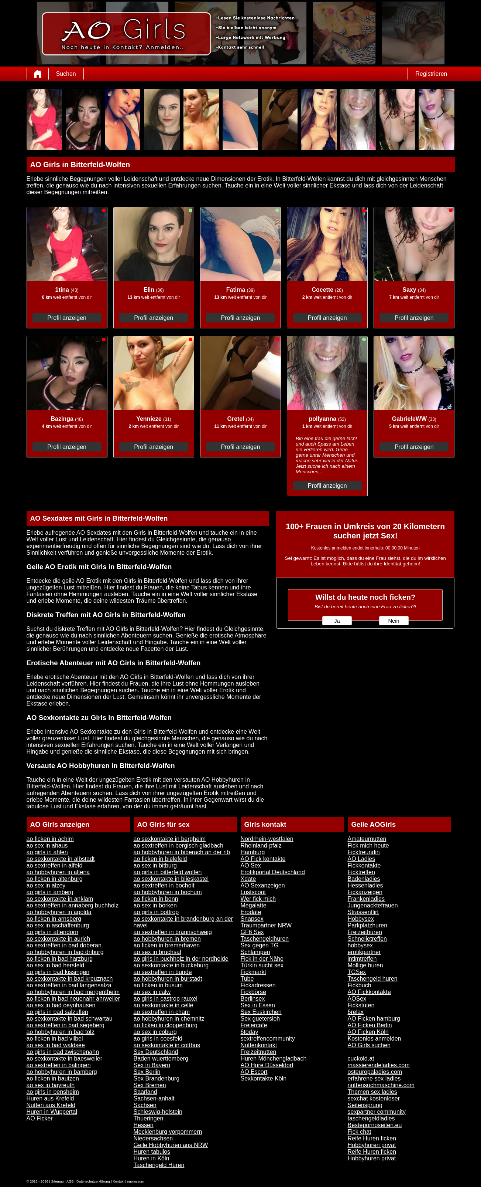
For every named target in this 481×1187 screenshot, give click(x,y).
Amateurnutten (367, 839)
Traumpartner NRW (266, 925)
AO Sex (251, 865)
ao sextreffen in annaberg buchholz (73, 905)
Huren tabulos (152, 1152)
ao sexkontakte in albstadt (61, 859)
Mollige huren (365, 965)
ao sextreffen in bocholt (164, 885)
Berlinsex (253, 998)
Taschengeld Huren (159, 1165)
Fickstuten (361, 1005)
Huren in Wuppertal (52, 1112)
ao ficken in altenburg (55, 879)
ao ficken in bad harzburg (60, 959)
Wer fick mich (258, 899)
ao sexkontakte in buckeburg (171, 965)
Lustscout (253, 892)
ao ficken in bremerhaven (167, 945)
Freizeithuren (365, 932)
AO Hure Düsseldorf (267, 1065)
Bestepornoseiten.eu (375, 1125)
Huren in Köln (151, 1158)
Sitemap (57, 1181)
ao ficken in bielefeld (160, 859)
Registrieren (431, 74)
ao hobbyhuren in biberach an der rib (182, 852)
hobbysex (360, 945)
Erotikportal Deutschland (273, 872)
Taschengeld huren (373, 978)
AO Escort (254, 1072)
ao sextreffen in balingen (59, 1065)
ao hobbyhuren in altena (58, 872)
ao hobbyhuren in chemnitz (169, 1018)
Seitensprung (365, 1105)
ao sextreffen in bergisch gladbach (178, 845)
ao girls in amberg (50, 892)
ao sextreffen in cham (162, 1012)
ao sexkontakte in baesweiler (64, 1058)
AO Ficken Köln (368, 1032)
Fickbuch (359, 985)
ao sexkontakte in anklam (60, 899)
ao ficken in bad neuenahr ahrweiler (73, 998)
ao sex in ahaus (47, 845)
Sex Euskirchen (261, 1012)
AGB (70, 1181)
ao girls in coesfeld (158, 1038)
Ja (337, 621)
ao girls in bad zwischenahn (63, 1052)
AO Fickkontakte (369, 992)
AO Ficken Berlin (370, 1025)
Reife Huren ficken (372, 1138)
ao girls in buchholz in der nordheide (181, 959)
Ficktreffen (361, 872)
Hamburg (253, 852)
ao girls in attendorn (53, 932)
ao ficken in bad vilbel (55, 1038)
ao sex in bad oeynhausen (61, 1005)
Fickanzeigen (365, 892)
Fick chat (359, 1132)
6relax (356, 1012)
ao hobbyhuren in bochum (168, 892)
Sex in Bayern (152, 1065)
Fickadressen (258, 985)
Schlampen (255, 952)
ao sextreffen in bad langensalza (69, 985)
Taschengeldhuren (265, 939)
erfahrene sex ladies (374, 1078)
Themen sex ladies (372, 1092)
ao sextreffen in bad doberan (64, 945)
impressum (135, 1181)
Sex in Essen (258, 1005)
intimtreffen (362, 959)
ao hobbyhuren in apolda (59, 912)
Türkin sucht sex (262, 965)
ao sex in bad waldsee (56, 1045)
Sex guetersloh (260, 1018)
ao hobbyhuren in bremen (167, 939)
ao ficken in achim (50, 839)
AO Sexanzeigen (263, 885)
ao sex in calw (152, 992)
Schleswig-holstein (158, 1112)
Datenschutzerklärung (93, 1181)
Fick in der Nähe (262, 959)
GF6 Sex (252, 932)
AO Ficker (40, 1118)
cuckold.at (361, 1058)
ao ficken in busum (158, 985)
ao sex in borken (155, 905)
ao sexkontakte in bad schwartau (70, 1018)
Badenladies (364, 879)
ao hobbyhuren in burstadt (168, 978)
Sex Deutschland (156, 1052)
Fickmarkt (253, 972)
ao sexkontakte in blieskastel (171, 879)
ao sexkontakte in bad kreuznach (70, 978)
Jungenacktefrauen (373, 905)
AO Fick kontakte (263, 859)
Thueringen (149, 1118)
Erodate (251, 912)
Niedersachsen (153, 1138)
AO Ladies (361, 859)
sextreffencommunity (268, 1038)
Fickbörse (253, 992)
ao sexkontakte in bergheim (170, 839)
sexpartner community (377, 1112)
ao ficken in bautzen (53, 1078)
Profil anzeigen (66, 318)
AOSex (357, 998)
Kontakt (118, 1181)
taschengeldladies (371, 1118)
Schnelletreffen (367, 939)
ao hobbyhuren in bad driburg (65, 952)
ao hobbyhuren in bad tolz (61, 1032)
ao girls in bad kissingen (58, 972)
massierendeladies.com (379, 1065)
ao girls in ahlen (47, 852)
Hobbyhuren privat (372, 1145)
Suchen (66, 74)
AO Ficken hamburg (374, 1018)
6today (249, 1032)
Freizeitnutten (258, 1052)
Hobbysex (361, 919)
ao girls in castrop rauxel (165, 998)
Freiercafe (254, 1025)
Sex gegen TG (260, 945)
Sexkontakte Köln (264, 1078)
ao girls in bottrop (156, 912)
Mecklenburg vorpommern (168, 1132)
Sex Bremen (150, 1085)
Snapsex (252, 919)
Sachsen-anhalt (154, 1098)
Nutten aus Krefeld (51, 1105)
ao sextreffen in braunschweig (173, 932)
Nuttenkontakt (259, 1045)
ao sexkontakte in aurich (58, 939)
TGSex (357, 972)
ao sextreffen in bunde (163, 972)
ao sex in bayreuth (51, 1085)
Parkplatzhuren (368, 925)
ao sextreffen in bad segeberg (65, 1025)
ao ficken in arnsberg (54, 919)
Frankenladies (366, 899)
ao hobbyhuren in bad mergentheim (73, 992)
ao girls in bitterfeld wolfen (168, 872)
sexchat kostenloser (374, 1098)
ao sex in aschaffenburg (58, 925)
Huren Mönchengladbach (274, 1058)
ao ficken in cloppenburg (165, 1025)
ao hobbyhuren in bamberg (62, 1072)
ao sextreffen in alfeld (55, 865)
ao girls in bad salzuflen (57, 1012)
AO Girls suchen (369, 1045)
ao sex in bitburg (155, 865)
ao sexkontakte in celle (163, 1005)
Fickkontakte (364, 865)
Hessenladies (365, 885)
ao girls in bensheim (53, 1092)
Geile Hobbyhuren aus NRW (171, 1145)
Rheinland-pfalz (261, 845)
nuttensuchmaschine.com (381, 1085)
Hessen (144, 1125)
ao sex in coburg (155, 1032)
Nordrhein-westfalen (267, 839)
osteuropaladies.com (375, 1072)
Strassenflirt (363, 912)
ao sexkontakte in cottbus (167, 1045)
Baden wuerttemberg (161, 1058)
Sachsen (145, 1105)
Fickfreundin (364, 852)
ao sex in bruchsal (157, 952)
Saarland (145, 1092)
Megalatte (254, 905)
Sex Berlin (147, 1072)
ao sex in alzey (46, 885)
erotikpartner (364, 952)
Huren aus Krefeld (50, 1098)
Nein (393, 621)
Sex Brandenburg (157, 1078)
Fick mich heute (368, 845)
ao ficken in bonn (156, 899)
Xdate (248, 879)
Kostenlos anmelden (374, 1038)
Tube (247, 978)
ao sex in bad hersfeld (56, 965)
